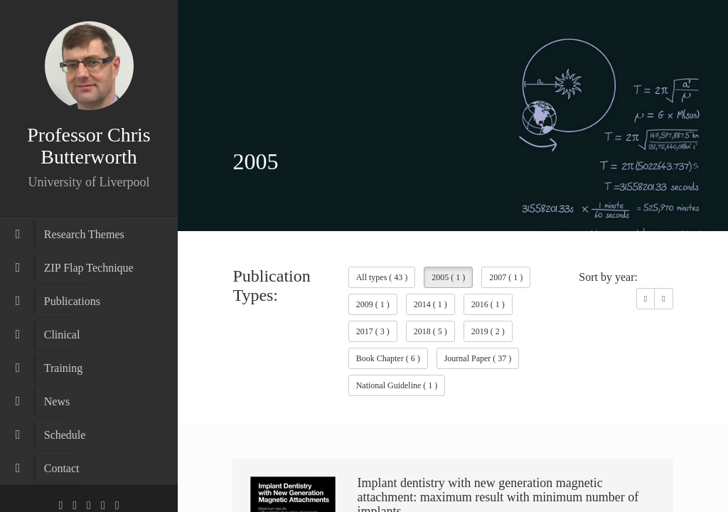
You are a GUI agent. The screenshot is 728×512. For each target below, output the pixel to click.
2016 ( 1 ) (488, 304)
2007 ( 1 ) (506, 277)
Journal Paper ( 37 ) (478, 358)
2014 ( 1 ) (430, 304)
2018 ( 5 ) (430, 331)
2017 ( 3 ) (373, 331)
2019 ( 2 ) (488, 331)
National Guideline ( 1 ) (397, 385)
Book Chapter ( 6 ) (388, 358)
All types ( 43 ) (382, 277)
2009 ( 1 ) (373, 304)
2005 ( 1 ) (448, 277)
